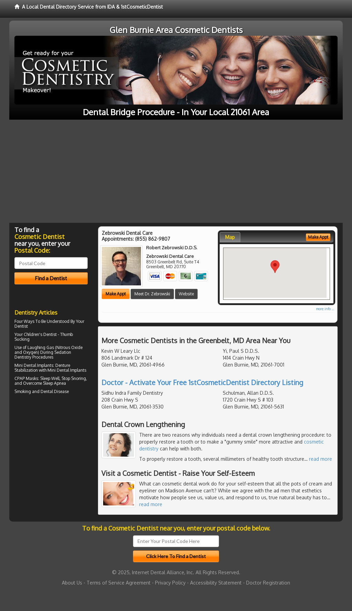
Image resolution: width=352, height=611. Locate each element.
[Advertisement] (176, 171)
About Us (72, 583)
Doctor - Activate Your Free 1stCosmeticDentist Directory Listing (202, 382)
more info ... (325, 309)
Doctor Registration (268, 583)
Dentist (21, 326)
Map (230, 237)
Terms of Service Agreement (119, 583)
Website (186, 293)
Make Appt (116, 293)
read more (320, 459)
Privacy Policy (170, 583)
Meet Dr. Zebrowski (152, 293)
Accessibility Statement (216, 583)
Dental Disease (55, 391)
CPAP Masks (26, 378)
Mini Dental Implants (33, 365)
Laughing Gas (41, 347)
